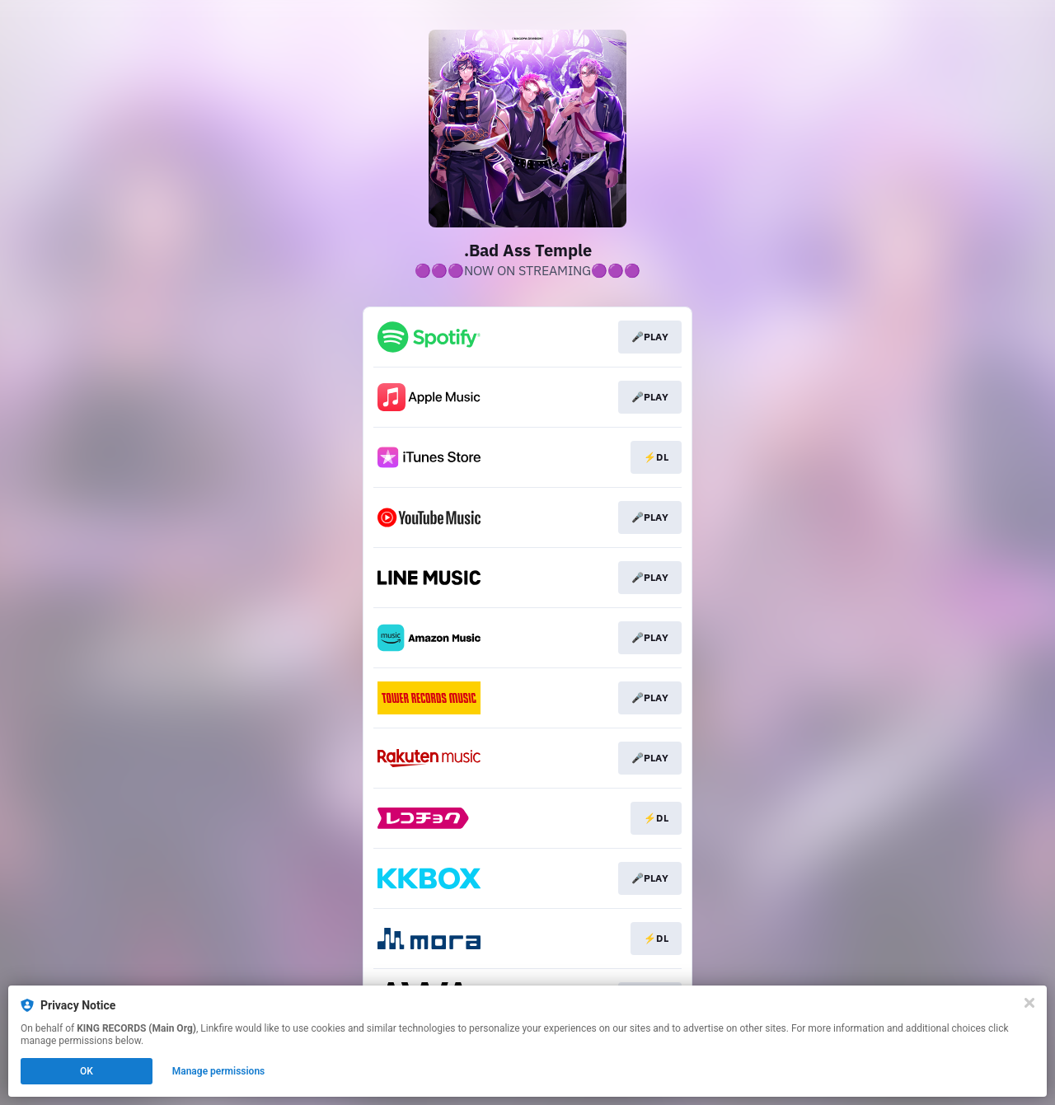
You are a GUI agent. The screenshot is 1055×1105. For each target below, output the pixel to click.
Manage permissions (218, 1071)
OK (86, 1071)
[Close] (1029, 1003)
